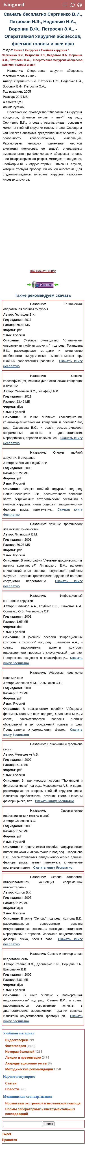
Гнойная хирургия (54, 50)
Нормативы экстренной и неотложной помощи (43, 1103)
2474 (45, 1057)
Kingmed (13, 4)
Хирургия (31, 50)
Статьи (11, 1083)
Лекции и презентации (23, 1057)
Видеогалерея (16, 1040)
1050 (57, 1069)
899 (31, 1040)
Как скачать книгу (43, 271)
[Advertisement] (42, 225)
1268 (38, 1051)
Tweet (6, 1134)
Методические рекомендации (29, 1069)
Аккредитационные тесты (26, 1063)
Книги (18, 50)
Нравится (9, 1140)
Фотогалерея (15, 1046)
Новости (12, 1089)
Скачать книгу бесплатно (54, 801)
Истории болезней (20, 1052)
